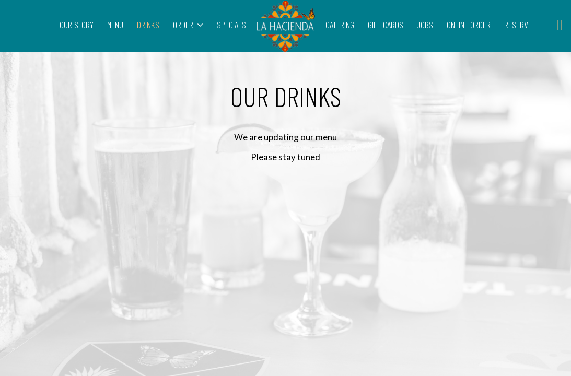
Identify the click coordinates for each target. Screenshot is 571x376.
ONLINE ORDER (470, 24)
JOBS (426, 24)
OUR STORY (78, 24)
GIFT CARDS (386, 24)
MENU (116, 24)
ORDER (188, 24)
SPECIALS (230, 24)
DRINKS (149, 24)
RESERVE (518, 24)
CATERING (340, 24)
